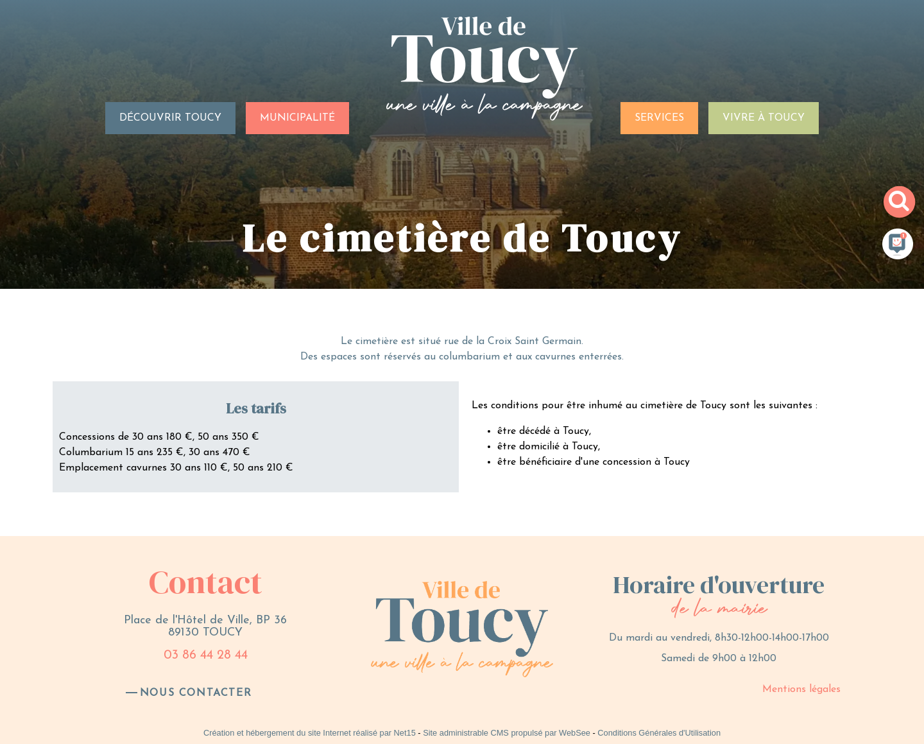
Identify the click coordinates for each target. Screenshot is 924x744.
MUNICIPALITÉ (297, 118)
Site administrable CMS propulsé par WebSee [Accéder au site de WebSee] (506, 733)
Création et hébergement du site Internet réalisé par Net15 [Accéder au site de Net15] (309, 733)
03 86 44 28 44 (206, 655)
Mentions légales (801, 689)
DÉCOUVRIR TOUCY (170, 118)
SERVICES (659, 118)
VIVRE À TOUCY (764, 118)
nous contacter (196, 693)
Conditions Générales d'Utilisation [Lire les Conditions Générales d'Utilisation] (659, 733)
